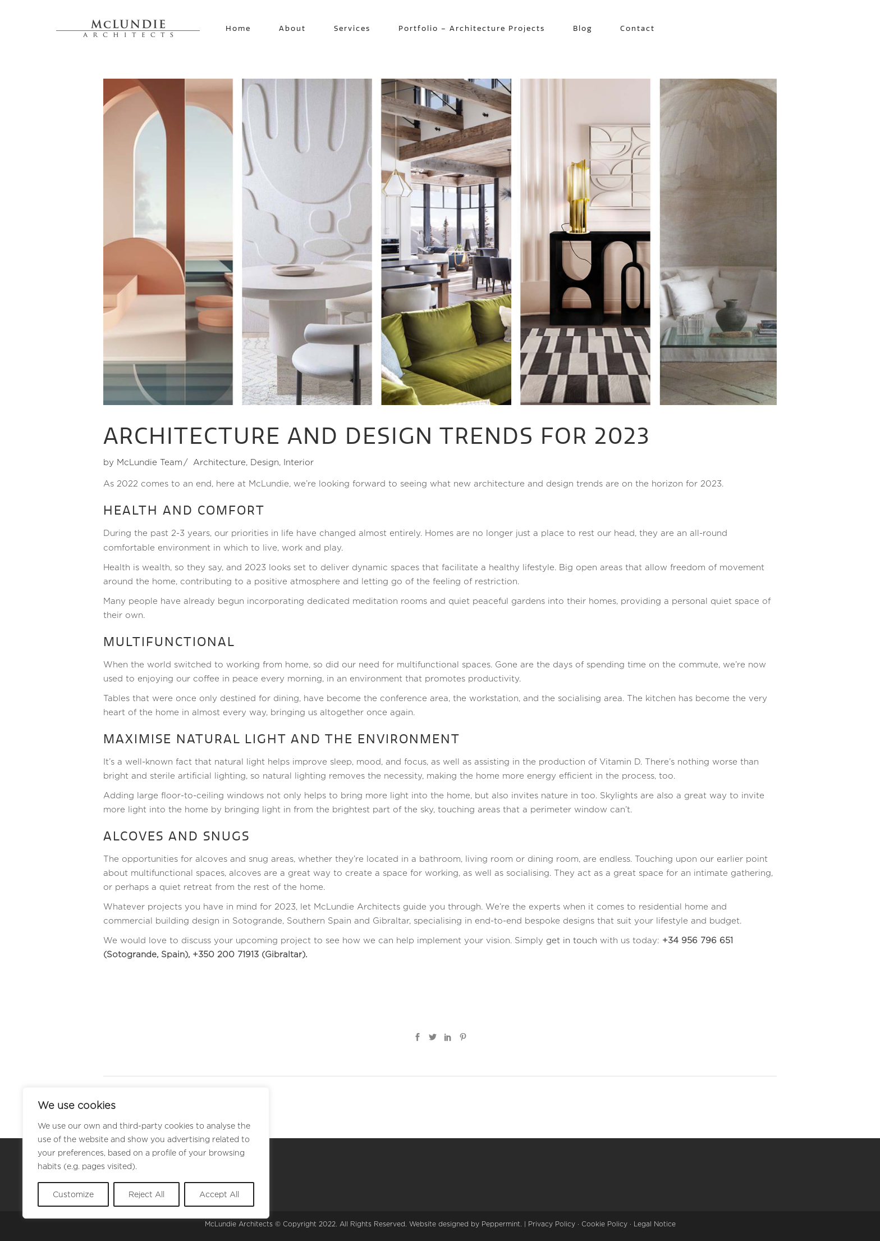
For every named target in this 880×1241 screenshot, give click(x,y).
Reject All (146, 1194)
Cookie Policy (604, 1224)
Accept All (219, 1194)
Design (264, 462)
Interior (298, 462)
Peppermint (501, 1224)
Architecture (219, 462)
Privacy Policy (551, 1224)
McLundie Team (149, 462)
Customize (73, 1194)
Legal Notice (655, 1224)
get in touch (571, 940)
